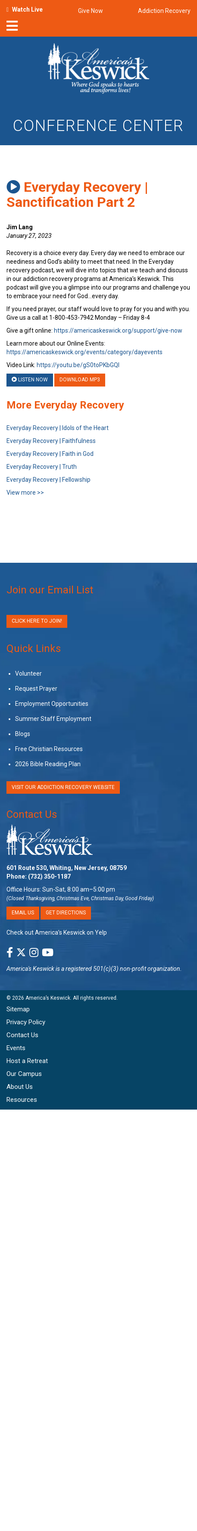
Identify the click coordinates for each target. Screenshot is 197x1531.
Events (15, 1048)
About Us (19, 1087)
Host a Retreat (27, 1061)
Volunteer (28, 673)
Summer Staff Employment (53, 718)
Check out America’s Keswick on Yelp (56, 932)
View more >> (25, 492)
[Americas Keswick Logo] (98, 69)
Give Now (90, 10)
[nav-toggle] (12, 28)
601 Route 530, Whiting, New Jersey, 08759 (66, 867)
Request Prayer (36, 688)
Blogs (22, 733)
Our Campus (24, 1074)
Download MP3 (79, 380)
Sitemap (18, 1009)
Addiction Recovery (164, 10)
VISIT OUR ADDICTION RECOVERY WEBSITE (63, 787)
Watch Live (27, 9)
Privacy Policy (25, 1022)
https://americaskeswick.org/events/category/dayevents (84, 352)
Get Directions (66, 913)
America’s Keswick (47, 998)
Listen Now (30, 380)
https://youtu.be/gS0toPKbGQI (78, 365)
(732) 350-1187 (49, 876)
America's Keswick (30, 968)
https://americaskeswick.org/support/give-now (118, 330)
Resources (21, 1100)
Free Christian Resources (49, 748)
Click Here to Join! (37, 621)
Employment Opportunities (51, 703)
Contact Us (31, 814)
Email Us (23, 913)
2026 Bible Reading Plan (48, 764)
